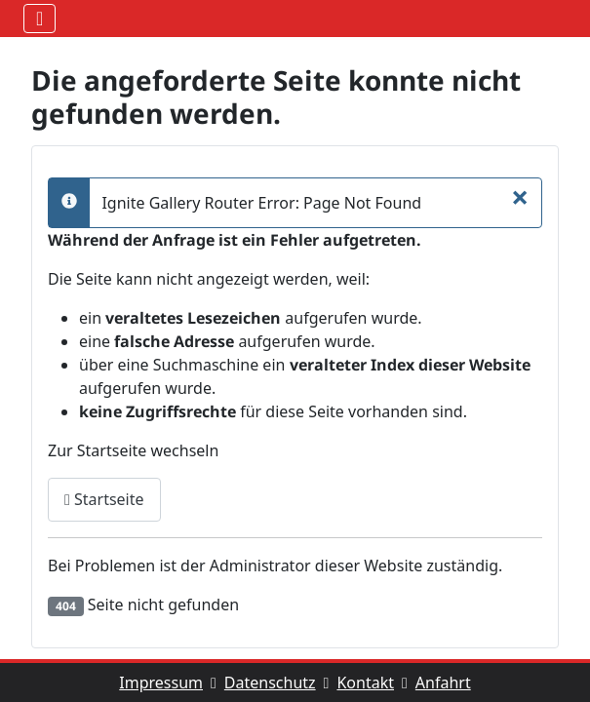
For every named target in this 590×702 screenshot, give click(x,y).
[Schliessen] (519, 196)
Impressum (171, 682)
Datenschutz (280, 682)
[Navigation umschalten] (39, 18)
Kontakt (375, 682)
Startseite (104, 499)
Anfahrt (443, 682)
